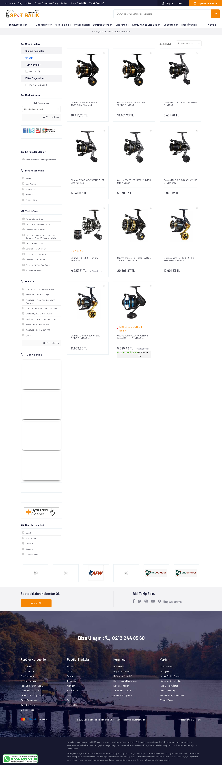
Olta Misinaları (82, 24)
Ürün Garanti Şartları (123, 695)
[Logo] (20, 14)
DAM (69, 700)
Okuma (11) (34, 71)
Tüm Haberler (51, 343)
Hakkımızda (9, 3)
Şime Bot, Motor (28, 705)
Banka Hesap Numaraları (125, 681)
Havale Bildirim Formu (170, 676)
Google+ (26, 489)
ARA (215, 13)
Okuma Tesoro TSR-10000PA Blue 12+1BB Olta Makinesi (134, 259)
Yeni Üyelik (164, 671)
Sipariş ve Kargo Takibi (170, 681)
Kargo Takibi (78, 3)
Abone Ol (36, 603)
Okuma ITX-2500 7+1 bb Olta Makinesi (85, 259)
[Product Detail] (88, 96)
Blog (20, 3)
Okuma (70, 671)
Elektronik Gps (27, 709)
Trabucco (71, 681)
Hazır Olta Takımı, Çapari (32, 685)
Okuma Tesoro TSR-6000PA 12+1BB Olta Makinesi (131, 104)
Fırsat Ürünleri (189, 24)
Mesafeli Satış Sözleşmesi (172, 695)
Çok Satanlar (171, 24)
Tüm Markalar (51, 117)
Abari (69, 695)
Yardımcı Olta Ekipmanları (32, 695)
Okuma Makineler (122, 31)
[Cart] (205, 3)
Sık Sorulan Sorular (122, 690)
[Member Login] (173, 3)
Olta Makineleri (44, 24)
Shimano (71, 666)
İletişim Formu (166, 666)
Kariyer (28, 3)
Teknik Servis (96, 3)
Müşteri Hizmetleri (121, 671)
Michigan (71, 685)
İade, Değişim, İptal (169, 685)
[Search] (162, 13)
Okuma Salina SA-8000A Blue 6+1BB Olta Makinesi (85, 337)
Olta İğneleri (122, 24)
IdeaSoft (185, 719)
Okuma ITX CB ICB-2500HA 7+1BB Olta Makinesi (88, 181)
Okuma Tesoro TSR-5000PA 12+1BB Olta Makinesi (85, 104)
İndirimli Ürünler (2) (38, 84)
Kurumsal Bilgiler (121, 685)
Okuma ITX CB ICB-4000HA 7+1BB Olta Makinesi (180, 181)
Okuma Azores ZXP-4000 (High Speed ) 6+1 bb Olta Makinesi (132, 337)
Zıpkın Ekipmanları (29, 700)
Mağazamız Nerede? (122, 676)
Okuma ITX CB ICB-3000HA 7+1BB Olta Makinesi (134, 181)
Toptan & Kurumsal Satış (46, 3)
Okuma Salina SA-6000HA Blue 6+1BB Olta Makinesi (179, 259)
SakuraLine (72, 690)
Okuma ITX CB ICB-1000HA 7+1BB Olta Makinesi (180, 104)
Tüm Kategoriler (18, 24)
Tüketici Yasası (167, 700)
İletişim (64, 3)
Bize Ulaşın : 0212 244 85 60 (111, 638)
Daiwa (70, 676)
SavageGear (73, 705)
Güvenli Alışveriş (167, 690)
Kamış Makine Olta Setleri (146, 24)
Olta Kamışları (63, 24)
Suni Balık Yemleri (102, 24)
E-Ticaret (197, 719)
